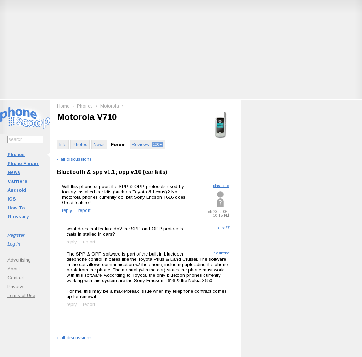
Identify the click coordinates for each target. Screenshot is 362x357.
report (84, 210)
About (13, 268)
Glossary (18, 216)
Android (16, 190)
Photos (80, 144)
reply (67, 210)
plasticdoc (221, 186)
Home (63, 106)
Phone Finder (23, 163)
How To (16, 207)
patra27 (223, 228)
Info (63, 144)
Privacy (15, 286)
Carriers (17, 181)
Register (15, 235)
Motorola (109, 106)
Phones (16, 154)
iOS (11, 199)
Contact (15, 277)
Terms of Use (21, 295)
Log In (13, 244)
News (13, 172)
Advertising (19, 260)
